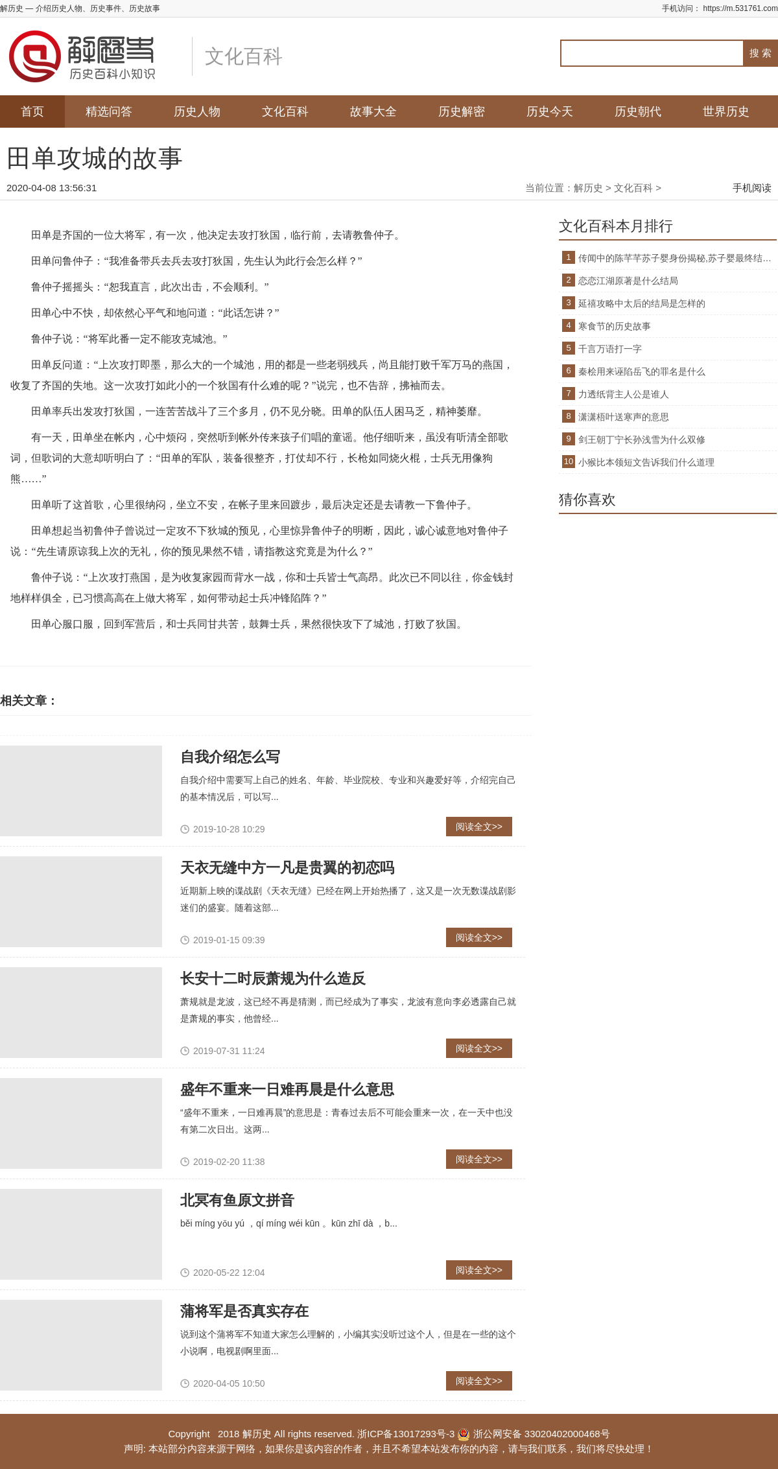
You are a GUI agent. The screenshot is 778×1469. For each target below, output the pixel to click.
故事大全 (373, 111)
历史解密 (461, 111)
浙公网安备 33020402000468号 (533, 1433)
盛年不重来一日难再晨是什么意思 (287, 1089)
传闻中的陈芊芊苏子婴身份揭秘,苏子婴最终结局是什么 (677, 258)
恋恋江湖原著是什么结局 (628, 281)
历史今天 (549, 111)
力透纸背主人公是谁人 (623, 394)
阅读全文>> (479, 826)
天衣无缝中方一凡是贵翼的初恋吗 (287, 868)
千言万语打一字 (610, 349)
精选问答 (109, 111)
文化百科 (285, 111)
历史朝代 (638, 111)
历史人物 (197, 111)
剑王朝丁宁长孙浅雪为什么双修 (641, 439)
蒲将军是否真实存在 (244, 1311)
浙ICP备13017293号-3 (405, 1433)
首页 (32, 111)
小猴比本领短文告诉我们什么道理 (646, 462)
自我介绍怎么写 (230, 757)
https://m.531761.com (740, 8)
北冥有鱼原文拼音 (237, 1200)
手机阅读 (752, 187)
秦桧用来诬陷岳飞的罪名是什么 (641, 371)
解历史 (588, 187)
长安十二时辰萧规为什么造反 (273, 978)
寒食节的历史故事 (614, 326)
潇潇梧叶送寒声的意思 (623, 417)
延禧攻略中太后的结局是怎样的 (641, 303)
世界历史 (726, 111)
